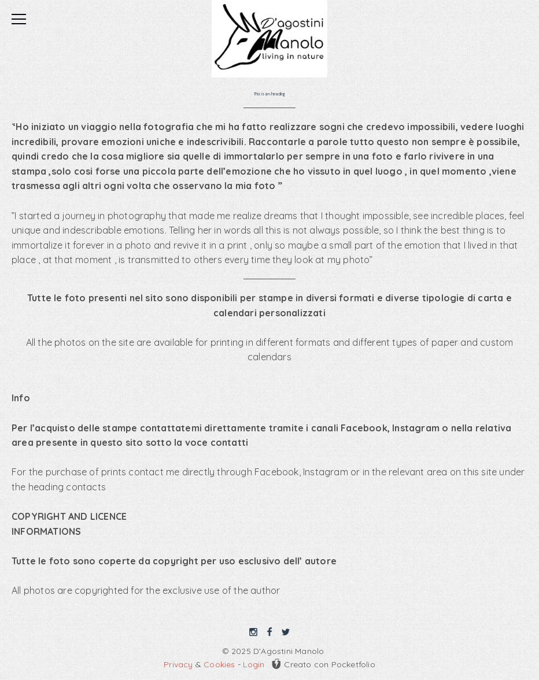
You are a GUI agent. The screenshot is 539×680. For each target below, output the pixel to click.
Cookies (219, 664)
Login (253, 664)
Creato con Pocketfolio (323, 664)
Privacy (178, 664)
